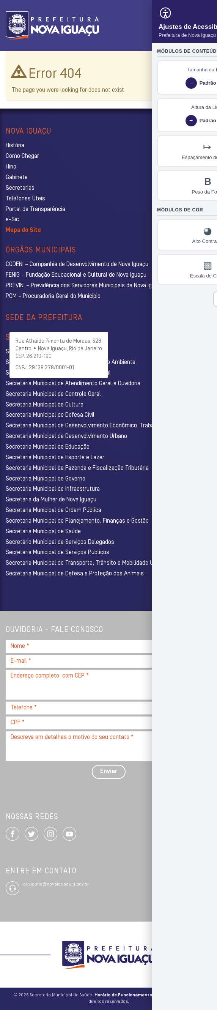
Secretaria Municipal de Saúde (43, 532)
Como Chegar (22, 156)
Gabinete (17, 178)
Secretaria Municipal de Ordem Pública (53, 510)
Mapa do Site (23, 230)
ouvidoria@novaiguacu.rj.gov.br (56, 884)
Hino (11, 167)
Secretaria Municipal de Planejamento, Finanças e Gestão (77, 521)
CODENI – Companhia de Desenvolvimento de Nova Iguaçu (77, 265)
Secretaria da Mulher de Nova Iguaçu (51, 500)
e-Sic (12, 220)
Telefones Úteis (25, 199)
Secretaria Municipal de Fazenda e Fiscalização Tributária (77, 468)
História (15, 146)
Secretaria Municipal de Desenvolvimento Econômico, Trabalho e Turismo (97, 426)
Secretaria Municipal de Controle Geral (53, 394)
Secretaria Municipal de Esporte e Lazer (55, 458)
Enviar (108, 772)
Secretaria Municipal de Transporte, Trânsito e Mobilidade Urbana (86, 563)
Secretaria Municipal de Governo (45, 479)
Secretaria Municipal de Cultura (44, 405)
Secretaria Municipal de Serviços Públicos (57, 553)
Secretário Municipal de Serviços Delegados (60, 542)
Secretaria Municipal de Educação (48, 447)
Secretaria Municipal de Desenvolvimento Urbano (66, 436)
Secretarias (20, 188)
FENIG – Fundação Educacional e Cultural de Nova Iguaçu (76, 275)
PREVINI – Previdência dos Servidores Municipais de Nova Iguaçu (85, 286)
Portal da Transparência (35, 209)
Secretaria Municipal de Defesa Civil (50, 415)
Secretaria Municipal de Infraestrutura (53, 489)
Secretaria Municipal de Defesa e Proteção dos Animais (75, 574)
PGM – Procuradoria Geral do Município (53, 296)
